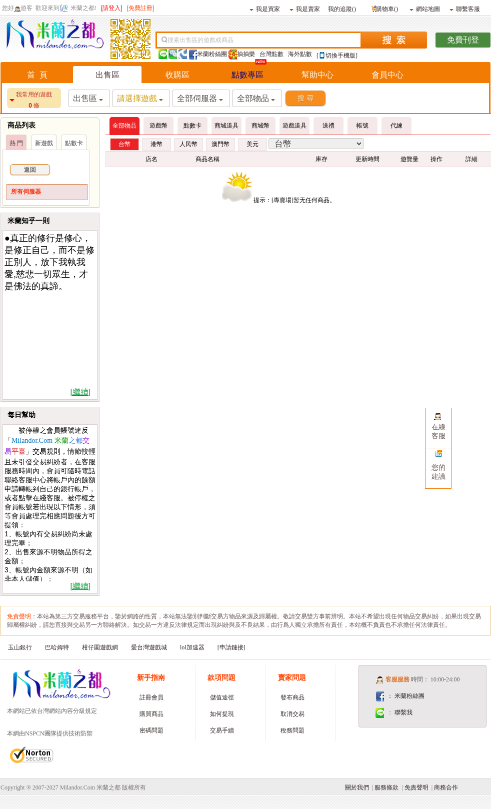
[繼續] (80, 392)
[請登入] (111, 8)
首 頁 (37, 75)
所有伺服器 (26, 191)
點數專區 (248, 75)
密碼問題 (152, 730)
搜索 (393, 40)
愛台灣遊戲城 (149, 647)
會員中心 (388, 75)
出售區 (108, 75)
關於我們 (357, 787)
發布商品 (292, 697)
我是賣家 (305, 9)
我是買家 (265, 9)
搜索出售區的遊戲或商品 (201, 40)
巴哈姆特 (57, 647)
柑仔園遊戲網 (100, 647)
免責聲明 (416, 787)
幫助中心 (318, 75)
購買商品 (152, 713)
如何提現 (222, 713)
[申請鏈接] (232, 647)
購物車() (384, 8)
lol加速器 (192, 647)
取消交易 (292, 713)
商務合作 (446, 787)
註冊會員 (152, 697)
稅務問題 (292, 730)
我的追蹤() (342, 9)
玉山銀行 (20, 647)
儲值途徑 (222, 697)
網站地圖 (425, 9)
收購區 (178, 75)
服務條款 (386, 787)
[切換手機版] (337, 55)
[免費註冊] (140, 8)
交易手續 (222, 730)
